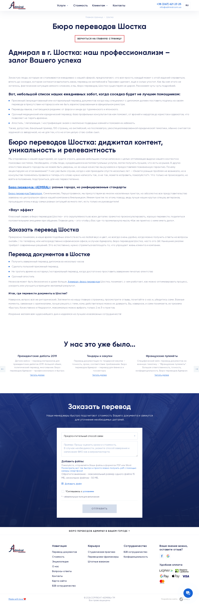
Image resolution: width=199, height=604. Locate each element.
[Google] (168, 556)
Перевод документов (64, 552)
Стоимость (80, 5)
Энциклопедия (60, 561)
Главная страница (94, 17)
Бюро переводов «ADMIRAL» (30, 187)
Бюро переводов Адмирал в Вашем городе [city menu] (99, 531)
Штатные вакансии (98, 561)
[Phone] (169, 4)
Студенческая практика (101, 552)
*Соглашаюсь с (80, 491)
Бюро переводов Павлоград (25, 193)
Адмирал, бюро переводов (84, 281)
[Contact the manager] (188, 593)
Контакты (119, 5)
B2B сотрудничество (64, 585)
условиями (88, 491)
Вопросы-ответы (62, 571)
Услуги (61, 5)
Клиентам (98, 5)
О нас (55, 566)
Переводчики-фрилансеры (103, 556)
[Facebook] (161, 556)
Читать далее (37, 375)
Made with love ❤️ (17, 599)
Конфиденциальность (136, 556)
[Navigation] (67, 5)
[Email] (170, 7)
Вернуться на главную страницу (99, 38)
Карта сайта (59, 581)
